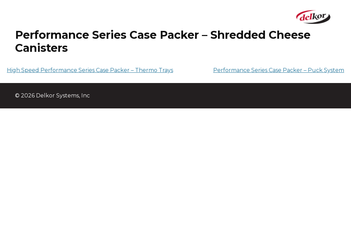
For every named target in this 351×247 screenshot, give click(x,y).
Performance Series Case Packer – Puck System (278, 70)
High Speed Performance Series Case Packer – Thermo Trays (90, 70)
